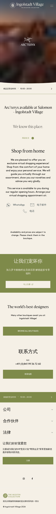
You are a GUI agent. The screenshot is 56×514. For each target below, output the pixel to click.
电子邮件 (41, 205)
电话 (32, 211)
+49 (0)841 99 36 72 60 (28, 364)
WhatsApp (19, 205)
